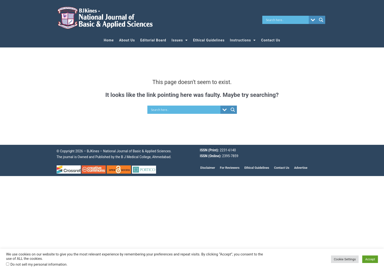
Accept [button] (370, 259)
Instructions (243, 40)
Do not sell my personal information (38, 264)
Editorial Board (153, 40)
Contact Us (270, 40)
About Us (127, 40)
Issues (180, 40)
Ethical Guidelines (209, 40)
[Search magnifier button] (321, 20)
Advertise (301, 168)
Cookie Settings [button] (345, 259)
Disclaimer (207, 168)
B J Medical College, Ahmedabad (145, 157)
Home (109, 40)
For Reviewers (230, 168)
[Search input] (286, 20)
